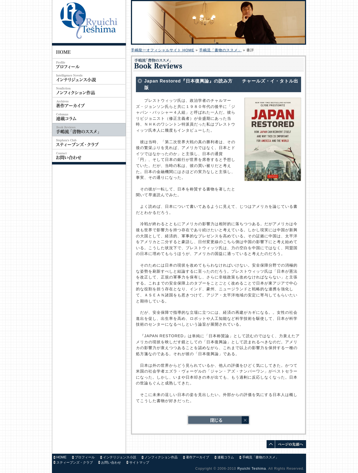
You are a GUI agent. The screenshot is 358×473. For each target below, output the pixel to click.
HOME (61, 457)
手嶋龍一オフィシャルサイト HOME (162, 50)
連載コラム (225, 457)
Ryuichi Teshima (251, 469)
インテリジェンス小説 (119, 457)
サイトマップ (139, 462)
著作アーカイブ (197, 457)
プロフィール (85, 457)
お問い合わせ (111, 462)
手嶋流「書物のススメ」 (220, 50)
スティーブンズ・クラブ (74, 462)
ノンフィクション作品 (161, 457)
